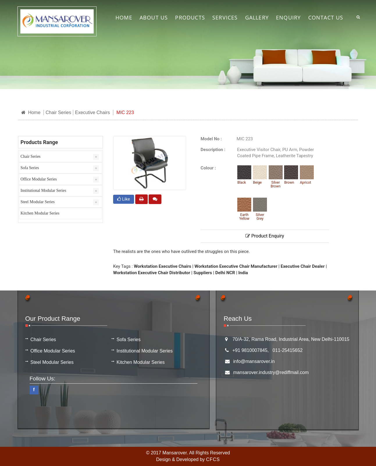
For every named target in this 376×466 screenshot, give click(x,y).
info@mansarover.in (254, 361)
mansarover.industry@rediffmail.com (271, 372)
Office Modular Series (39, 179)
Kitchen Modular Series (40, 213)
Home (31, 112)
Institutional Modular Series (43, 190)
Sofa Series (30, 168)
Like (123, 199)
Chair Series (58, 112)
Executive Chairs (92, 112)
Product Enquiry (264, 236)
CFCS (213, 459)
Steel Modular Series (38, 202)
